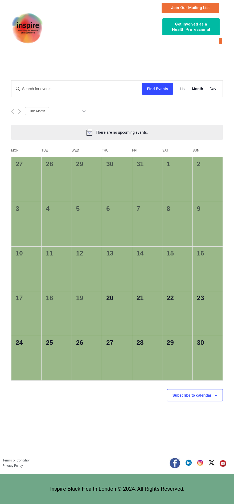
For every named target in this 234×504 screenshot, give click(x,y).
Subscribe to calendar (192, 395)
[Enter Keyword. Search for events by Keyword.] (76, 89)
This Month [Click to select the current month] (37, 111)
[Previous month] (12, 111)
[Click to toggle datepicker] (69, 111)
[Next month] (19, 111)
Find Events (157, 89)
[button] (220, 41)
